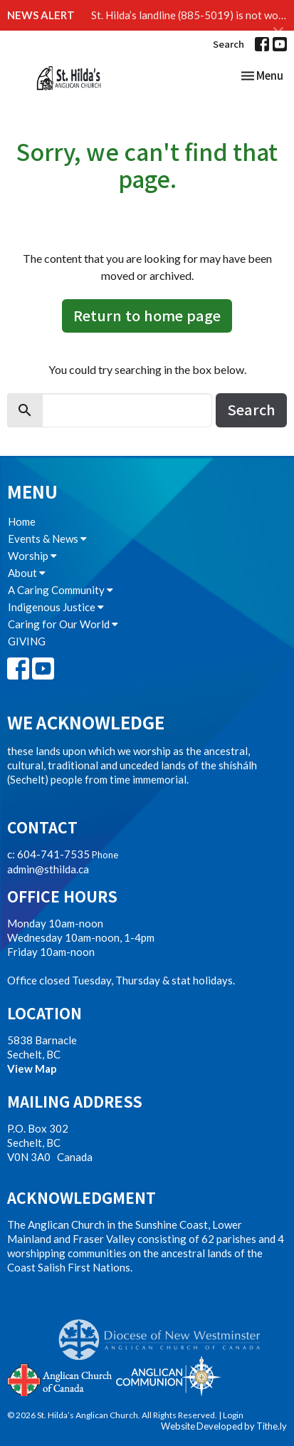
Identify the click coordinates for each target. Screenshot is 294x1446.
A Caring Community (60, 589)
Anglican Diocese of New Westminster (165, 1333)
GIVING (27, 641)
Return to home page (147, 315)
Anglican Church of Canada (60, 1378)
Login (233, 1415)
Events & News (47, 538)
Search (228, 44)
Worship (32, 555)
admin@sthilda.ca (48, 869)
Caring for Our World (63, 624)
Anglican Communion (168, 1376)
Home (22, 521)
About (27, 572)
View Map (32, 1068)
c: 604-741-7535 (48, 854)
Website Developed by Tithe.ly (224, 1426)
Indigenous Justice (56, 606)
